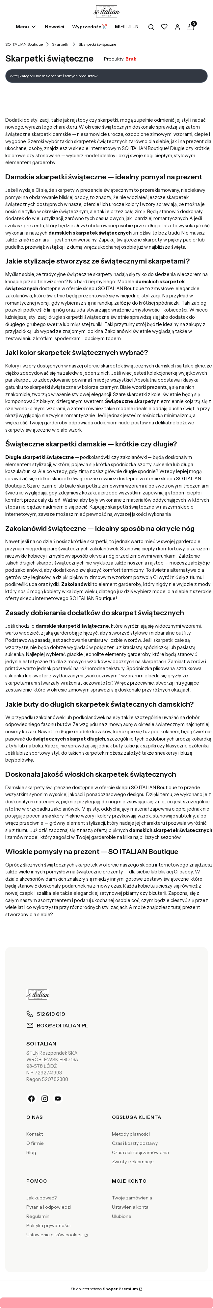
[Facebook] (31, 1098)
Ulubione (121, 1216)
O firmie (35, 1143)
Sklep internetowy (104, 1288)
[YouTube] (58, 1098)
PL (122, 26)
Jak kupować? (41, 1198)
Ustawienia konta (130, 1207)
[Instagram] (45, 1098)
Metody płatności (131, 1134)
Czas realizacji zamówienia (140, 1152)
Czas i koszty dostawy (135, 1143)
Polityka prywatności (48, 1225)
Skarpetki (60, 44)
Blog (31, 1152)
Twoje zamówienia (132, 1198)
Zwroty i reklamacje (133, 1162)
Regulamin (37, 1216)
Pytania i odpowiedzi (48, 1207)
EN (135, 26)
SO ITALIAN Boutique (24, 44)
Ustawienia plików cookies (54, 1235)
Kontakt (34, 1134)
